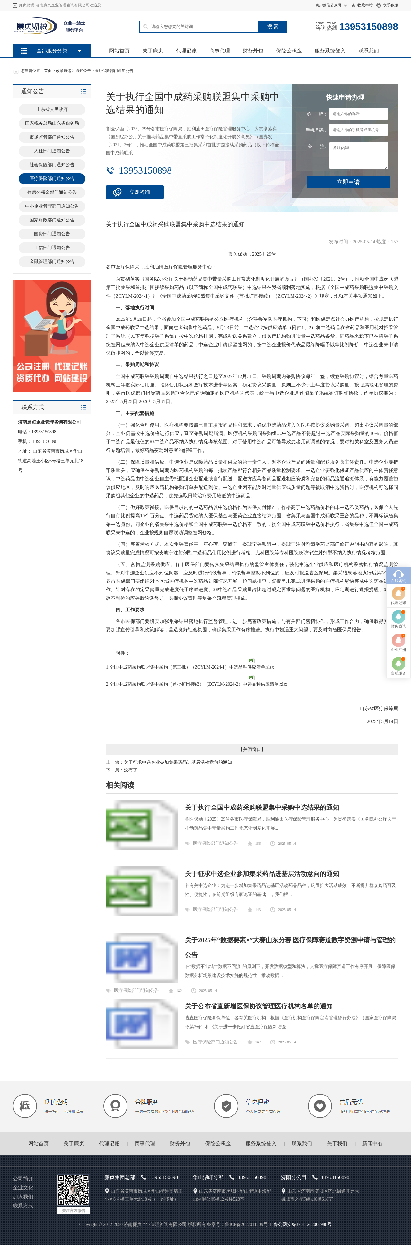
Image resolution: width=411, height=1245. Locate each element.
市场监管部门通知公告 (52, 137)
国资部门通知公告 (52, 233)
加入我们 (23, 1196)
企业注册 (398, 572)
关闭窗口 (252, 749)
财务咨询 (398, 549)
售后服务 (398, 596)
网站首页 (119, 50)
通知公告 (83, 70)
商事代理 (219, 50)
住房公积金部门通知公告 (52, 192)
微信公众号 (332, 5)
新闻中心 (372, 1143)
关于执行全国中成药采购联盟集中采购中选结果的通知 (262, 807)
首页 (48, 70)
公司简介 (23, 1178)
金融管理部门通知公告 (52, 261)
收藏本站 (365, 5)
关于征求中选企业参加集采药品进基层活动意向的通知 (178, 762)
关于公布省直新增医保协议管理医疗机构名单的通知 (259, 1006)
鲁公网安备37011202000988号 (303, 1224)
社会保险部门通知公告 (52, 164)
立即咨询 (139, 192)
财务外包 (253, 50)
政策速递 (63, 70)
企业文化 (23, 1187)
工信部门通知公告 (52, 247)
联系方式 (23, 1205)
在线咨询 (398, 503)
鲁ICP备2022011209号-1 (248, 1224)
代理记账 (186, 50)
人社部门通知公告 (52, 151)
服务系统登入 (330, 50)
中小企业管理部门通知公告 (52, 206)
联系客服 (390, 5)
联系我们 (368, 50)
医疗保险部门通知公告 (114, 70)
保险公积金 (289, 50)
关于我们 (337, 1143)
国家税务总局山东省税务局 (52, 123)
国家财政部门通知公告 (52, 220)
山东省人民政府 (52, 109)
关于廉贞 (153, 50)
